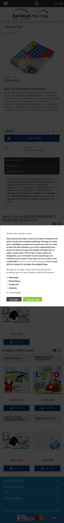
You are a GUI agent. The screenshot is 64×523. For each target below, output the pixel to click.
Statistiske (13, 288)
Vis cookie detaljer (13, 292)
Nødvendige (14, 277)
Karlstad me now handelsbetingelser (31, 261)
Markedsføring (14, 281)
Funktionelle (14, 284)
